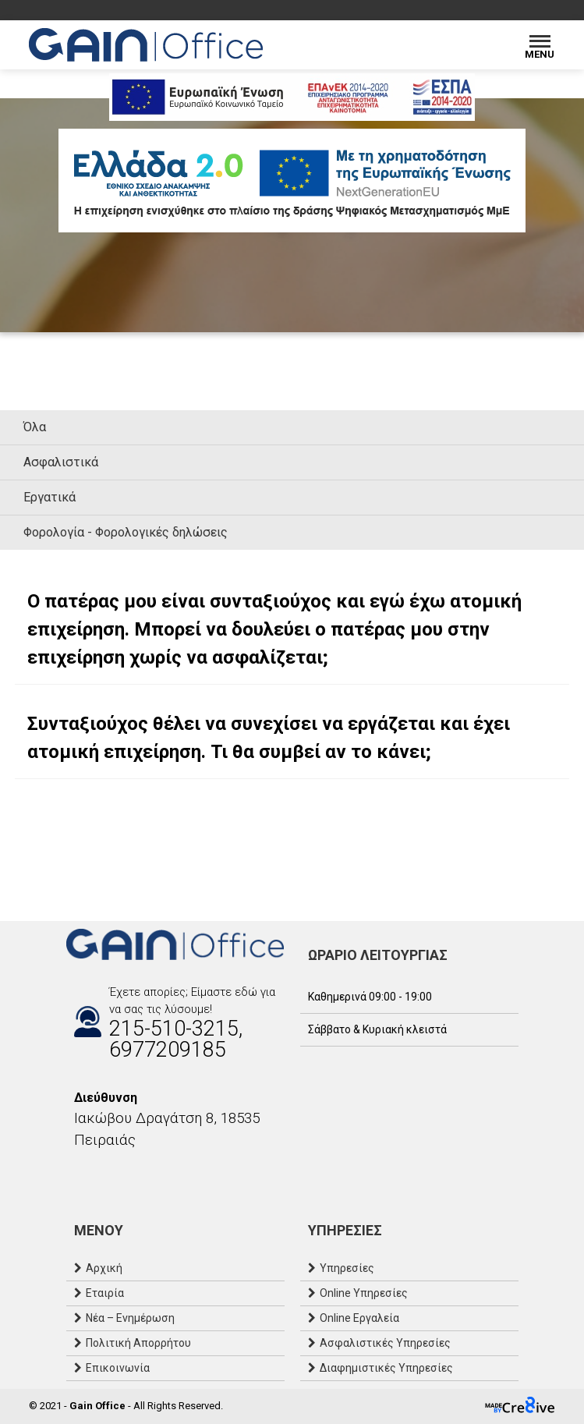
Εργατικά (49, 497)
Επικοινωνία (118, 1368)
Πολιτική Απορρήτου (138, 1343)
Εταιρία (105, 1293)
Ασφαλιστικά (60, 462)
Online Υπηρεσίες (364, 1293)
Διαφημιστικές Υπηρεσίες (386, 1368)
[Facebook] (74, 1173)
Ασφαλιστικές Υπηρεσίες (385, 1343)
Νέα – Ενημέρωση (130, 1318)
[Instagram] (89, 1173)
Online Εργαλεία (359, 1318)
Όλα (34, 427)
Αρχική (104, 1268)
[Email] (105, 1173)
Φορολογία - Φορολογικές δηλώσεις (125, 532)
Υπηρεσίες (347, 1268)
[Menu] (540, 45)
